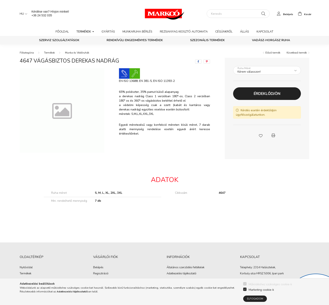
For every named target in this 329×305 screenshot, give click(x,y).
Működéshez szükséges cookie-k (270, 285)
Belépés (98, 267)
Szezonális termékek (207, 40)
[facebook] (198, 61)
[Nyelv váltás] (22, 13)
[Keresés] (238, 13)
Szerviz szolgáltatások (59, 40)
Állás (244, 32)
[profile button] (284, 13)
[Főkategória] (27, 52)
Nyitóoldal (26, 267)
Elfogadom (255, 299)
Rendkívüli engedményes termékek (135, 40)
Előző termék (272, 52)
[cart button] (303, 13)
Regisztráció (100, 273)
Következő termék (297, 52)
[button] (260, 135)
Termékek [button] (84, 32)
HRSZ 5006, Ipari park (270, 273)
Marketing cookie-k (261, 290)
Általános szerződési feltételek (185, 267)
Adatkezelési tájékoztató (181, 273)
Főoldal (62, 32)
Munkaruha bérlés (137, 32)
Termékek (49, 52)
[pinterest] (207, 61)
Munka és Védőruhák (77, 52)
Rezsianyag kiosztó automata (184, 32)
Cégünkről (223, 32)
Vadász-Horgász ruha (271, 40)
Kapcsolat (265, 32)
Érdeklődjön (267, 93)
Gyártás (108, 32)
